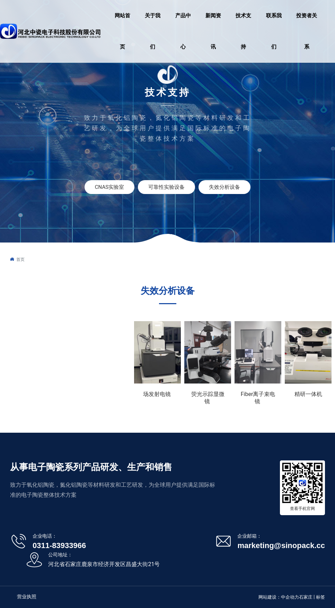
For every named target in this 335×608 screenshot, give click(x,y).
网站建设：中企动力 (278, 597)
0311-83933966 (59, 545)
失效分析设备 (224, 187)
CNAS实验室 (109, 187)
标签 (320, 597)
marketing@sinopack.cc (281, 545)
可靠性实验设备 (166, 187)
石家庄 (305, 597)
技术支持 (168, 92)
